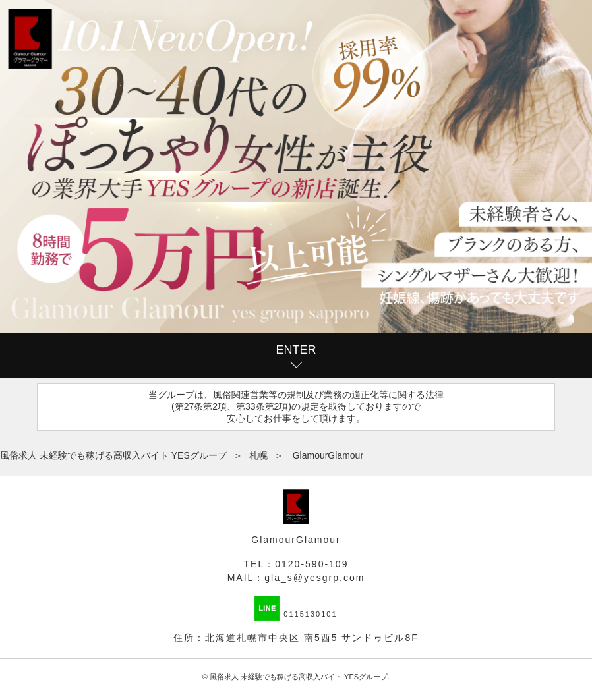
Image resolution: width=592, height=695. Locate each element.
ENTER (296, 349)
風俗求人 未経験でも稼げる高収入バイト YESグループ (299, 677)
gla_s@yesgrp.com (314, 577)
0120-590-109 (311, 564)
